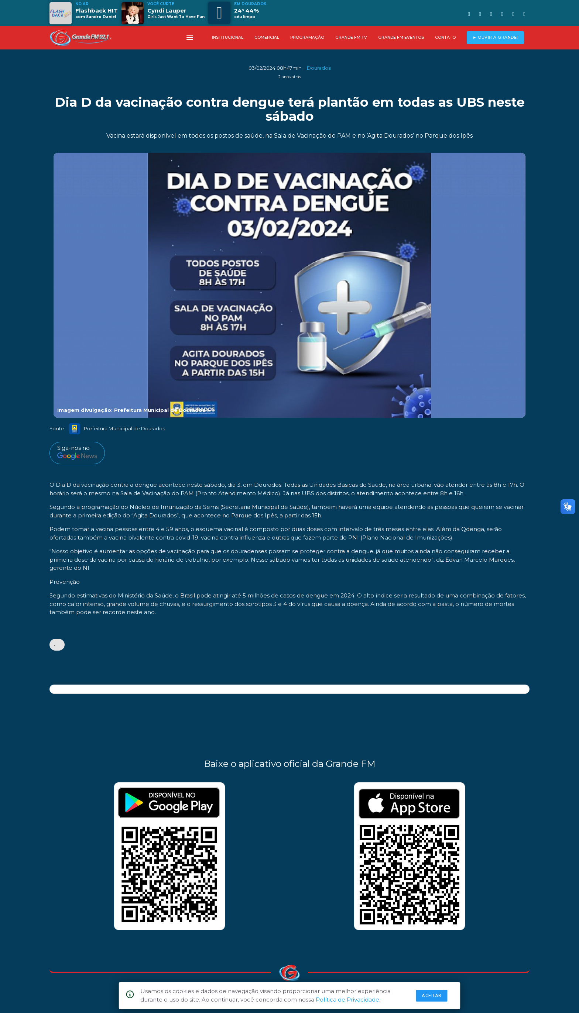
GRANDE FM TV (351, 37)
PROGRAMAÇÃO (307, 37)
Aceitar (432, 995)
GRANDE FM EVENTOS (401, 37)
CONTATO (445, 37)
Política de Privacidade (347, 999)
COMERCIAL (266, 37)
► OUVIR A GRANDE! (495, 37)
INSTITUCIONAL (227, 37)
